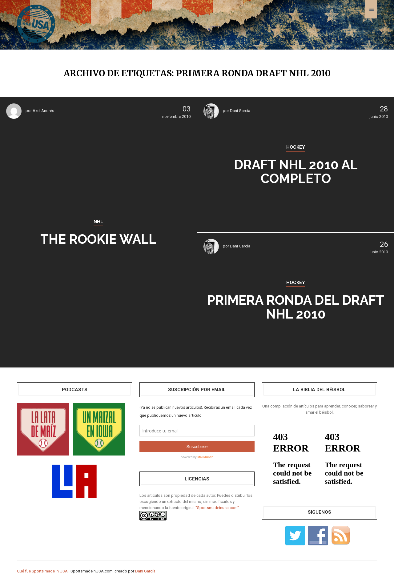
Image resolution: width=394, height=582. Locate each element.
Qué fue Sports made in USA (42, 571)
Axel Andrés (43, 110)
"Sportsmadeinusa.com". (217, 507)
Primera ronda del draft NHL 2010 (295, 307)
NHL (98, 221)
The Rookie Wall (98, 239)
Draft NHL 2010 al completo (296, 171)
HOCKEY (295, 147)
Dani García (240, 110)
